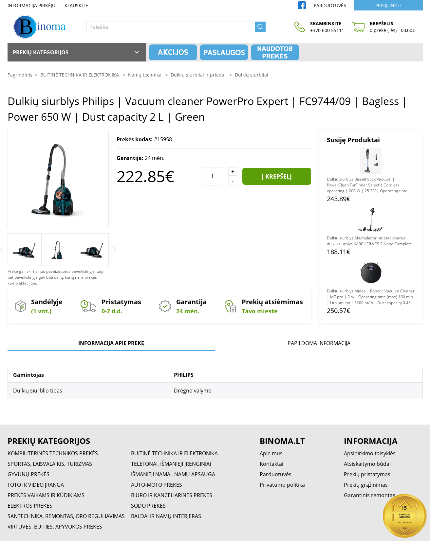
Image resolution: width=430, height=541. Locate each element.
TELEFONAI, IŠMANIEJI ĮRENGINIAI (171, 463)
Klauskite (76, 5)
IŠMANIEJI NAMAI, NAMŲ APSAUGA (173, 474)
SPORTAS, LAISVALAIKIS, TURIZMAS (50, 463)
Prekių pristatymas (367, 474)
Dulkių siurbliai (251, 75)
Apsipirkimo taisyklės (370, 453)
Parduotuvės (330, 5)
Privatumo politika (282, 484)
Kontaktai (271, 463)
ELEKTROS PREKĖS (30, 505)
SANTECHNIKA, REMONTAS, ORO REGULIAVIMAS (66, 516)
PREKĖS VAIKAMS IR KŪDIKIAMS (46, 495)
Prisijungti (388, 5)
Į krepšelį (277, 176)
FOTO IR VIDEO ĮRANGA (36, 484)
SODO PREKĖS (148, 505)
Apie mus (271, 453)
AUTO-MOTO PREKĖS (156, 484)
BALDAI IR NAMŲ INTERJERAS (166, 516)
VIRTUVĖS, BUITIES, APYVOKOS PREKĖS (55, 526)
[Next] (115, 249)
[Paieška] (170, 27)
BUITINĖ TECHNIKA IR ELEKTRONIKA (80, 75)
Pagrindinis (20, 75)
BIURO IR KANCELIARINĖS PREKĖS (171, 495)
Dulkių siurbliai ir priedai (199, 75)
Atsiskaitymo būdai (367, 463)
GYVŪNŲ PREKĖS (28, 474)
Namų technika (145, 75)
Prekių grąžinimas (366, 484)
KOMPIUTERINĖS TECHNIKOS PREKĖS (53, 453)
